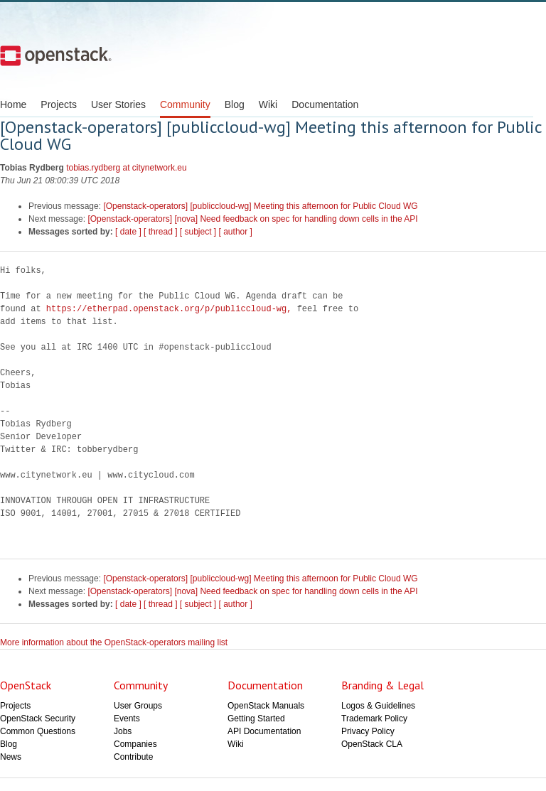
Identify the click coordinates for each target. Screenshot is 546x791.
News (10, 757)
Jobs (123, 731)
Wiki (268, 104)
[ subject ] (198, 232)
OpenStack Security (37, 718)
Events (127, 718)
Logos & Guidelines (378, 706)
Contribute (133, 757)
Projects (59, 104)
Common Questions (37, 731)
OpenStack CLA (371, 744)
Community (185, 104)
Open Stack (56, 55)
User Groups (138, 706)
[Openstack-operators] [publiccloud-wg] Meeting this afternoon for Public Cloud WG (260, 206)
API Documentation (264, 731)
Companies (135, 744)
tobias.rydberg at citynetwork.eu (126, 168)
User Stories (118, 104)
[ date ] (128, 232)
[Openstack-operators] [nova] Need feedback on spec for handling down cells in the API (252, 219)
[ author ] (235, 232)
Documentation (324, 104)
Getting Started (256, 718)
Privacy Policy (368, 731)
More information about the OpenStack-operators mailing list (114, 642)
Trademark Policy (374, 718)
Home (13, 104)
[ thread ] (160, 232)
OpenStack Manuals (266, 706)
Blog (235, 104)
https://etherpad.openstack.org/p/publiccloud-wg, (169, 309)
